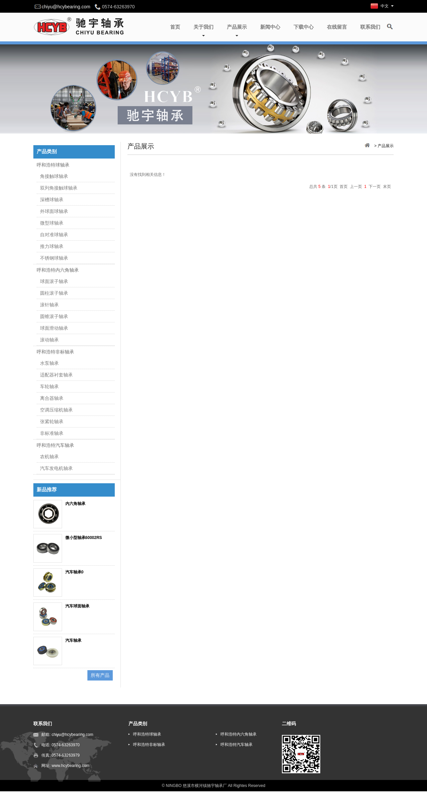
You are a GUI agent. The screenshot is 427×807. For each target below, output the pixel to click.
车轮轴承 (49, 386)
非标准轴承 (51, 433)
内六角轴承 (75, 503)
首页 (175, 27)
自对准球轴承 (54, 234)
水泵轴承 (49, 363)
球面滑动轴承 (54, 328)
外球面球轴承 (54, 211)
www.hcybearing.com (70, 765)
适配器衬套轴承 (56, 374)
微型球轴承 (51, 223)
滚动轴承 (49, 339)
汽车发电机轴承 (56, 468)
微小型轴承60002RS (83, 537)
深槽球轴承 (51, 199)
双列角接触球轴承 (58, 188)
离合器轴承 (51, 398)
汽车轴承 (73, 640)
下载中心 (304, 27)
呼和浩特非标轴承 (55, 351)
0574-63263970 (66, 745)
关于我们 (203, 30)
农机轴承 (49, 456)
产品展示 (237, 30)
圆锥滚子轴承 (54, 316)
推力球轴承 (51, 246)
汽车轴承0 (74, 572)
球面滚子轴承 (54, 281)
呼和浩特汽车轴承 (55, 445)
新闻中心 (270, 27)
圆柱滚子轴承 (54, 293)
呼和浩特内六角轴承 (58, 270)
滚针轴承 (49, 304)
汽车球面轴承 (77, 606)
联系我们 (370, 27)
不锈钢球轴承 (54, 258)
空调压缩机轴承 (56, 410)
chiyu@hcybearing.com (66, 6)
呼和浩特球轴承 (53, 165)
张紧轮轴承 (51, 421)
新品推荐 (47, 489)
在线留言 (337, 27)
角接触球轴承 (54, 176)
